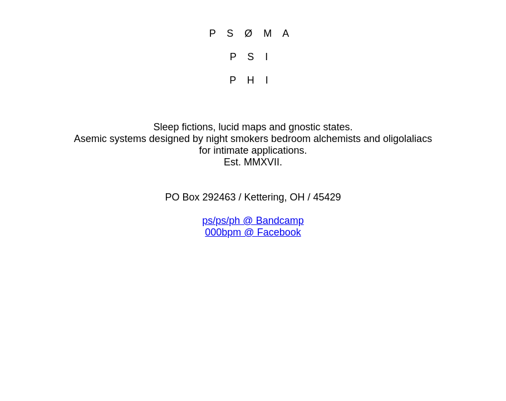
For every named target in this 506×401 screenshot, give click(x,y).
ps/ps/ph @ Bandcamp (252, 220)
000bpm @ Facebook (253, 232)
